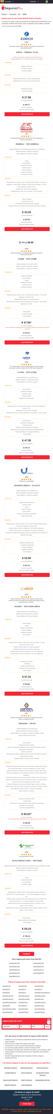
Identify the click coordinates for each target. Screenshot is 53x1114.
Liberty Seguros (26, 1080)
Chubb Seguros (10, 1073)
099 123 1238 (21, 1111)
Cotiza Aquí (27, 1104)
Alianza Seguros (42, 1068)
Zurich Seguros (26, 1073)
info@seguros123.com (34, 1111)
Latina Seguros (26, 1085)
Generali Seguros (26, 1068)
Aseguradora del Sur (42, 1080)
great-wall (12, 14)
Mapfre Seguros (10, 1085)
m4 (19, 14)
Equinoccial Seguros (10, 1080)
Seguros (4, 14)
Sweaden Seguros (10, 1068)
